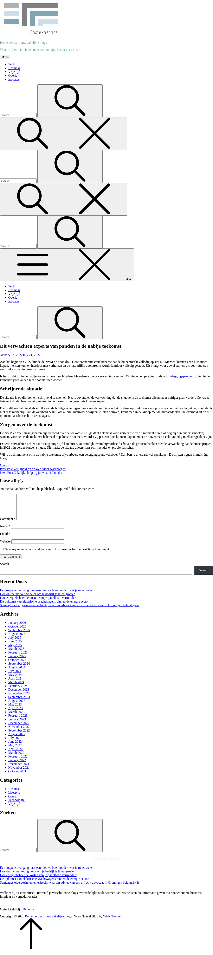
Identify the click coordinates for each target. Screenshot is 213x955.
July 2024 (14, 676)
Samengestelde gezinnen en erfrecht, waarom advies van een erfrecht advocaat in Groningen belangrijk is (69, 610)
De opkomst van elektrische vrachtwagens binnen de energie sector (44, 606)
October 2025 (17, 631)
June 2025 (15, 646)
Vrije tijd (14, 71)
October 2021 (17, 776)
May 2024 (15, 679)
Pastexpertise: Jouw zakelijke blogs (23, 42)
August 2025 (16, 639)
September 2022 (19, 735)
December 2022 (18, 728)
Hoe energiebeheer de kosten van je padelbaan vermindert (38, 602)
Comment (7, 524)
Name (5, 531)
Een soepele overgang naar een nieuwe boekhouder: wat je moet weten (46, 595)
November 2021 (19, 772)
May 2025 (15, 650)
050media (27, 914)
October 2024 (17, 665)
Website (5, 546)
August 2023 (16, 705)
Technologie (16, 805)
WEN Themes (112, 921)
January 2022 (17, 765)
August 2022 (16, 739)
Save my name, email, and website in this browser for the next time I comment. (57, 554)
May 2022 (15, 750)
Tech (11, 64)
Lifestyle (14, 797)
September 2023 (19, 702)
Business (14, 68)
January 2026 (17, 627)
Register (13, 79)
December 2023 (18, 694)
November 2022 (19, 731)
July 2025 (14, 642)
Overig (12, 75)
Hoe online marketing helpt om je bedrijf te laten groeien (37, 599)
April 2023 (15, 713)
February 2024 (18, 691)
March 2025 (16, 653)
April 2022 (15, 754)
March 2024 (16, 687)
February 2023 (18, 720)
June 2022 (15, 746)
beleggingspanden (181, 376)
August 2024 (16, 672)
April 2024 (15, 683)
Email (5, 538)
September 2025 (19, 635)
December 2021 (18, 769)
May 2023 (15, 709)
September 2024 (19, 668)
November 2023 (19, 698)
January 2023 (17, 724)
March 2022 (16, 757)
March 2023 (16, 717)
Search (4, 569)
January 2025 (17, 661)
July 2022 (14, 743)
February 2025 (18, 657)
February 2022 (18, 761)
